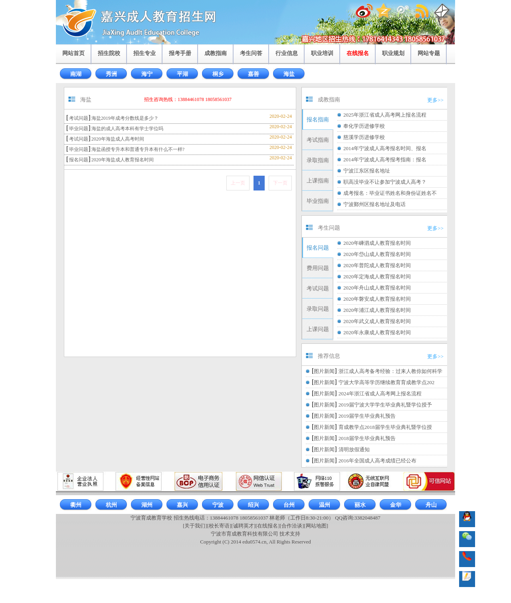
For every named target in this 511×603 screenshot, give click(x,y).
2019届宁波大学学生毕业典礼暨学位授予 (385, 405)
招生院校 (109, 53)
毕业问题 (78, 128)
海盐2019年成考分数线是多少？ (124, 118)
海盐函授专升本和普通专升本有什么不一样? (137, 149)
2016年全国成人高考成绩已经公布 (377, 461)
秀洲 (111, 74)
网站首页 (73, 53)
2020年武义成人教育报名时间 (377, 321)
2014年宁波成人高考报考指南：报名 (384, 160)
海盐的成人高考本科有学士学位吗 (127, 128)
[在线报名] (268, 526)
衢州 (75, 505)
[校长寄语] (219, 526)
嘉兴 (182, 505)
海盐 (289, 74)
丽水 (360, 505)
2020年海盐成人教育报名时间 (122, 160)
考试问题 (78, 118)
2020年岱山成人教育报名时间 (377, 254)
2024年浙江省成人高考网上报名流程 (380, 394)
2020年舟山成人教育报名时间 (377, 288)
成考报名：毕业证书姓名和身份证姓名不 (390, 193)
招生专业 (144, 53)
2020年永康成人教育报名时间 (377, 332)
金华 (395, 505)
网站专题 (429, 53)
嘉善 (253, 74)
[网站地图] (316, 526)
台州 (289, 505)
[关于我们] (195, 526)
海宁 (147, 74)
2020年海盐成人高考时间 (117, 139)
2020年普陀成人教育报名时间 (377, 265)
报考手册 (180, 53)
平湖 (182, 74)
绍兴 (253, 505)
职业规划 (393, 53)
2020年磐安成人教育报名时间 (377, 299)
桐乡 (218, 74)
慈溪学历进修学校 (364, 137)
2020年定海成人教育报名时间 (377, 277)
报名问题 (78, 160)
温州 (324, 505)
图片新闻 (324, 371)
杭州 (111, 505)
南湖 (75, 74)
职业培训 (322, 53)
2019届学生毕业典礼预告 (367, 416)
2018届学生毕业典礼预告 (367, 438)
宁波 (218, 505)
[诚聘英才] (243, 526)
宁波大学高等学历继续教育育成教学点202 (387, 382)
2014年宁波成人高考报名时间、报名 (384, 148)
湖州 (147, 505)
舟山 (431, 505)
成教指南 (215, 53)
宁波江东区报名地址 (366, 171)
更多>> (435, 100)
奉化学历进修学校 (364, 126)
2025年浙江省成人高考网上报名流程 (384, 115)
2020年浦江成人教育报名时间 (377, 310)
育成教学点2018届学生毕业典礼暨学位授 (385, 427)
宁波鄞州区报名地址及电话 (374, 204)
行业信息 (286, 53)
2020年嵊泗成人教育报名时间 (377, 243)
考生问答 (251, 53)
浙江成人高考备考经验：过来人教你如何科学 (390, 371)
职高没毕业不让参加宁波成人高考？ (384, 182)
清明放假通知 (354, 449)
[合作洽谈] (292, 526)
